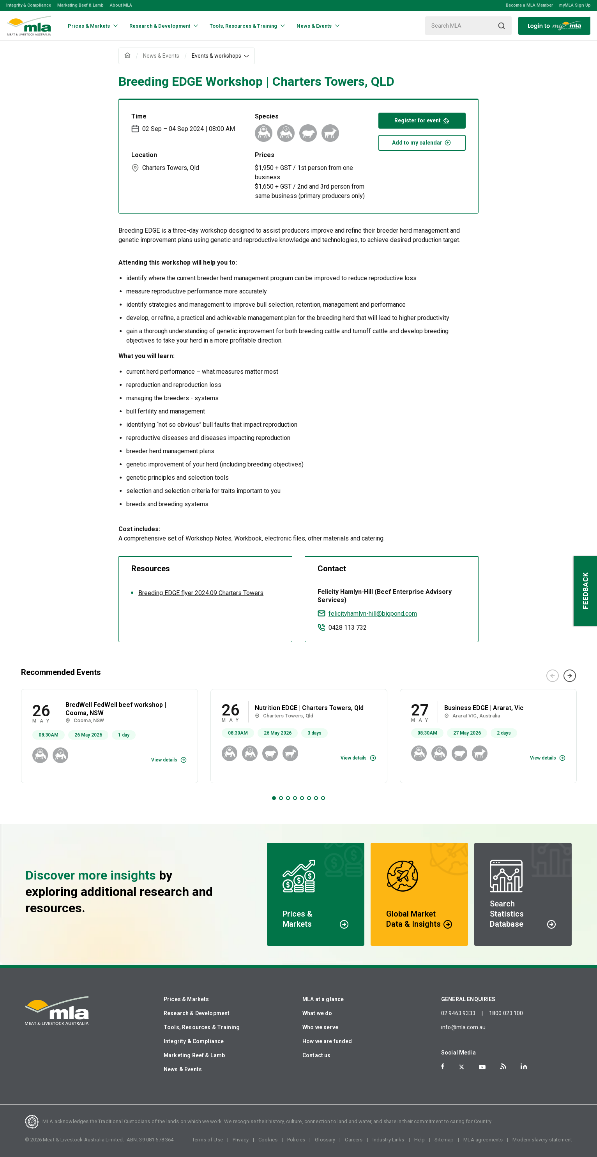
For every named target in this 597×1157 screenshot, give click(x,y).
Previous (552, 675)
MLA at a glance (323, 999)
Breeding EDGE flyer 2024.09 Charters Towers (200, 593)
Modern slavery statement (542, 1140)
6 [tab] (309, 798)
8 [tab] (323, 798)
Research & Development (197, 1013)
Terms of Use (207, 1140)
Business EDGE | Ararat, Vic (483, 708)
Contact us (316, 1055)
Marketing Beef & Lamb (80, 5)
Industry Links (388, 1140)
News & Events (183, 1069)
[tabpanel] (109, 736)
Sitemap (444, 1140)
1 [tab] (274, 798)
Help (419, 1140)
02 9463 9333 (458, 1013)
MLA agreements (483, 1140)
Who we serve (320, 1027)
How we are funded (327, 1041)
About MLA (121, 5)
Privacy (241, 1140)
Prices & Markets (186, 999)
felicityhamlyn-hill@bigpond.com (373, 613)
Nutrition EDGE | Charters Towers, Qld (309, 708)
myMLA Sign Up (575, 5)
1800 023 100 (506, 1013)
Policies (296, 1140)
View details (164, 760)
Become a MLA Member (529, 5)
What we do (317, 1013)
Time (139, 116)
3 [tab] (288, 798)
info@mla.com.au (463, 1027)
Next (569, 675)
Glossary (325, 1140)
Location (144, 155)
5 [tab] (302, 798)
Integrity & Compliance (28, 5)
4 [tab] (295, 798)
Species (267, 116)
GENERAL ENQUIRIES (468, 999)
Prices (264, 155)
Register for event (421, 120)
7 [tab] (316, 798)
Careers (353, 1140)
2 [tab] (281, 798)
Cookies (267, 1140)
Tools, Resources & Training (202, 1027)
